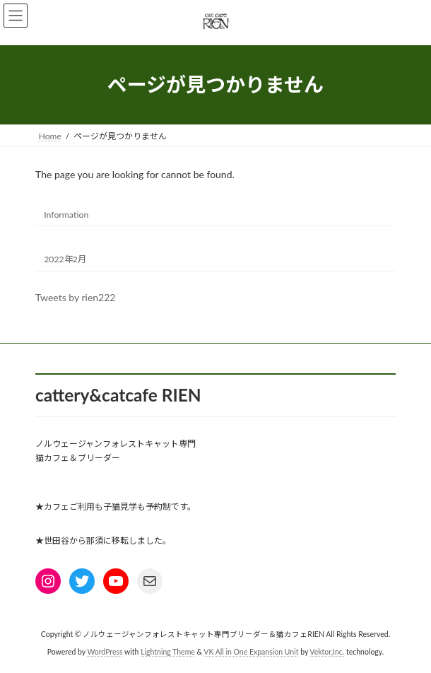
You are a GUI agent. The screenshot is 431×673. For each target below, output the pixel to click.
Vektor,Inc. (326, 652)
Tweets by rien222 (75, 297)
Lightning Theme (168, 652)
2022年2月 (65, 258)
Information (66, 214)
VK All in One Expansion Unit (250, 652)
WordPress (104, 652)
